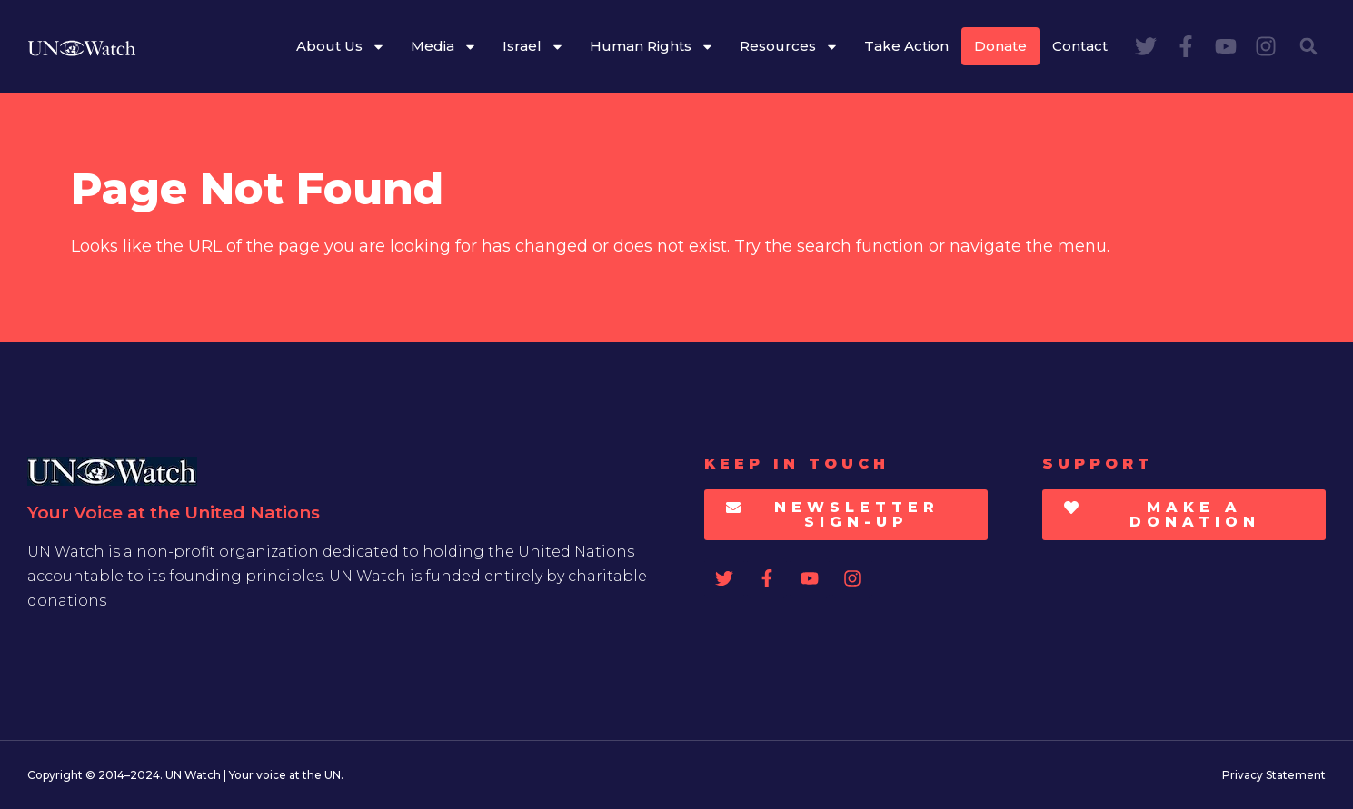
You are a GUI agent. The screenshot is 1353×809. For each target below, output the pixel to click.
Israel (533, 47)
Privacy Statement (1274, 775)
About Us (340, 47)
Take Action (906, 45)
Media (444, 47)
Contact (1080, 45)
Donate (1000, 45)
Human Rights (652, 47)
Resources (789, 47)
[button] (1308, 46)
